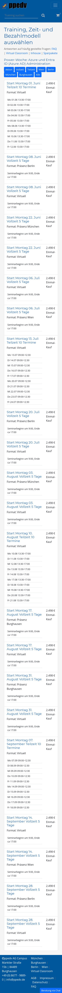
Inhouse (36, 53)
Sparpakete (50, 53)
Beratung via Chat (51, 990)
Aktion (8, 69)
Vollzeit (20, 69)
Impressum (47, 978)
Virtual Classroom (17, 53)
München (10, 74)
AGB (33, 978)
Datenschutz (40, 982)
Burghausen (25, 74)
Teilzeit (31, 69)
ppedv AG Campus (14, 958)
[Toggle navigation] (55, 5)
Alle (38, 74)
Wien (41, 69)
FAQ (54, 49)
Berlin (51, 69)
